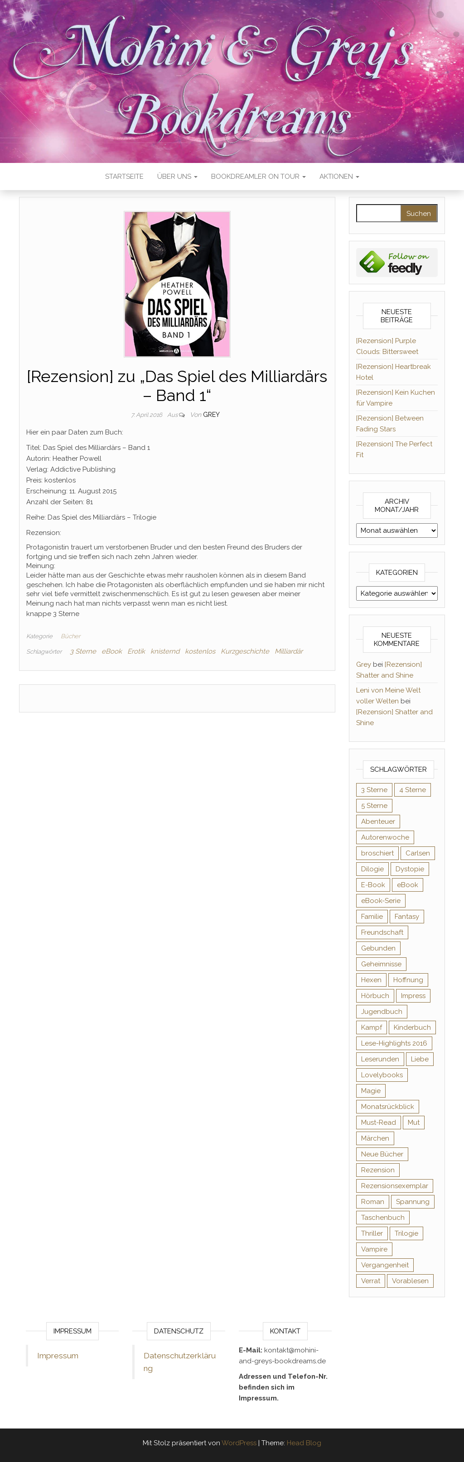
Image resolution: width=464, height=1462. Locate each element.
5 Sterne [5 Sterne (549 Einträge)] (374, 806)
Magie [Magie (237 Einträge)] (371, 1091)
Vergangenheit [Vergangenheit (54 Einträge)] (385, 1265)
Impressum (57, 1355)
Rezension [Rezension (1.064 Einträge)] (378, 1170)
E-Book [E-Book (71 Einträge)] (373, 885)
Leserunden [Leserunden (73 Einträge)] (380, 1059)
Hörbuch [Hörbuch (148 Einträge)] (375, 996)
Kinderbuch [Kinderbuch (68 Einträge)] (412, 1027)
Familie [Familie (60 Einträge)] (372, 917)
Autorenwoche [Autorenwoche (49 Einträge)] (385, 837)
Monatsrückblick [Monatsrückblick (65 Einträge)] (387, 1107)
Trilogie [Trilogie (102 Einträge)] (406, 1233)
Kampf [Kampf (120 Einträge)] (371, 1027)
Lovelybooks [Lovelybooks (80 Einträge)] (382, 1075)
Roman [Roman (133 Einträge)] (372, 1202)
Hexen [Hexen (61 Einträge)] (371, 980)
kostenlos (200, 651)
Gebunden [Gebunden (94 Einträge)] (378, 948)
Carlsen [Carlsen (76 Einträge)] (418, 853)
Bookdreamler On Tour (258, 176)
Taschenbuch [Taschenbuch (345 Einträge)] (383, 1218)
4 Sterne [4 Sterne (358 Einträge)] (412, 790)
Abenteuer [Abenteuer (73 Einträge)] (378, 821)
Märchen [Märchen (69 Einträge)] (375, 1138)
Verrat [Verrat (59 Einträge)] (370, 1281)
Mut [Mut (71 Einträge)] (414, 1122)
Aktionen (339, 176)
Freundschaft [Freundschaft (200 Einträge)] (382, 932)
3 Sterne (83, 651)
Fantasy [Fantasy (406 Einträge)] (407, 917)
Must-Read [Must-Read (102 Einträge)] (378, 1122)
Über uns (177, 176)
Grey (211, 414)
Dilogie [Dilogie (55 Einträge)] (372, 869)
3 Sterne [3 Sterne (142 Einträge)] (374, 790)
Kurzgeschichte (245, 651)
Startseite (124, 176)
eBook (112, 651)
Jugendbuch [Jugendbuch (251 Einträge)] (381, 1012)
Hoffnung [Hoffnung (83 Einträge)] (408, 980)
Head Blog (304, 1443)
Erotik (136, 651)
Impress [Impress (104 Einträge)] (413, 996)
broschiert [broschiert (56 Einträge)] (377, 853)
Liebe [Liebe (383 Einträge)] (420, 1059)
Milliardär (289, 651)
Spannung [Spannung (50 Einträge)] (413, 1202)
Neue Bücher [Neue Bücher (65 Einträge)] (382, 1154)
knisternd (164, 651)
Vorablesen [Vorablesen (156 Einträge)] (410, 1281)
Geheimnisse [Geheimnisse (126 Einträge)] (381, 964)
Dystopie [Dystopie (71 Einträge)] (410, 869)
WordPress (239, 1443)
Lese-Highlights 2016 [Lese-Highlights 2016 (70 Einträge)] (394, 1043)
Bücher (70, 636)
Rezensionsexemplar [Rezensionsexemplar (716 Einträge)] (394, 1186)
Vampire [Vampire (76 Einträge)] (374, 1249)
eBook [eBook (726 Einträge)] (407, 885)
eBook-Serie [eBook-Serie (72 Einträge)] (381, 901)
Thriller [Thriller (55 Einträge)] (372, 1233)
